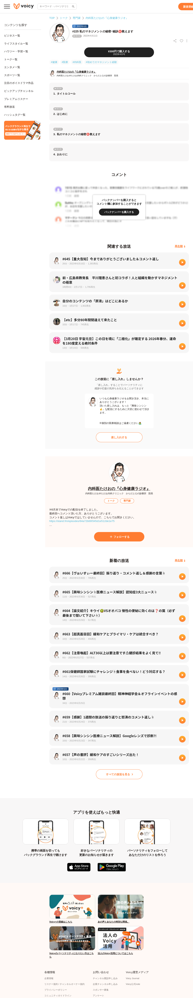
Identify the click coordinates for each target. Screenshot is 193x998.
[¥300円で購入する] (119, 52)
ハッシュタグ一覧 (14, 114)
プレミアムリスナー (16, 98)
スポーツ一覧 (12, 75)
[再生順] (180, 246)
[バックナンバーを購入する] (119, 212)
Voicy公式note (133, 984)
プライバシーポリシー (55, 990)
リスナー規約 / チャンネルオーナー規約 (64, 984)
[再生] (182, 262)
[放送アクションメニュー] (187, 41)
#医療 (65, 62)
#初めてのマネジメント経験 (101, 62)
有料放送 (9, 106)
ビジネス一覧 (12, 35)
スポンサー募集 (101, 990)
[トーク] (111, 500)
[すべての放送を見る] (119, 774)
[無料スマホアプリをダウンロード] (22, 130)
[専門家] (127, 500)
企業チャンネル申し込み (105, 984)
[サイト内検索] (73, 6)
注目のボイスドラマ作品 (18, 82)
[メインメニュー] (7, 6)
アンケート (98, 995)
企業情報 (48, 978)
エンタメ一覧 (12, 67)
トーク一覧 (10, 59)
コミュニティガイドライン (57, 995)
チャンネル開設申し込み (105, 978)
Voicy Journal (132, 978)
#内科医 (76, 62)
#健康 (54, 62)
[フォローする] (119, 536)
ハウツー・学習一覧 (16, 51)
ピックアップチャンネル (18, 90)
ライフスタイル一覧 (16, 43)
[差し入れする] (119, 437)
